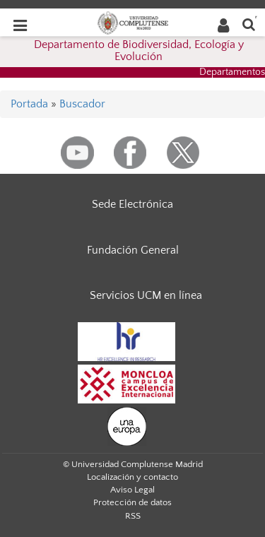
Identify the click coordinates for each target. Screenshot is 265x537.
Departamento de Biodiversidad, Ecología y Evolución (139, 51)
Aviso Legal (132, 490)
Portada (29, 104)
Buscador (82, 104)
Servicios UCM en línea (146, 295)
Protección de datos (132, 502)
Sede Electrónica (132, 204)
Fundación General (133, 250)
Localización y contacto (132, 477)
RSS (133, 516)
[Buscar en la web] (248, 23)
